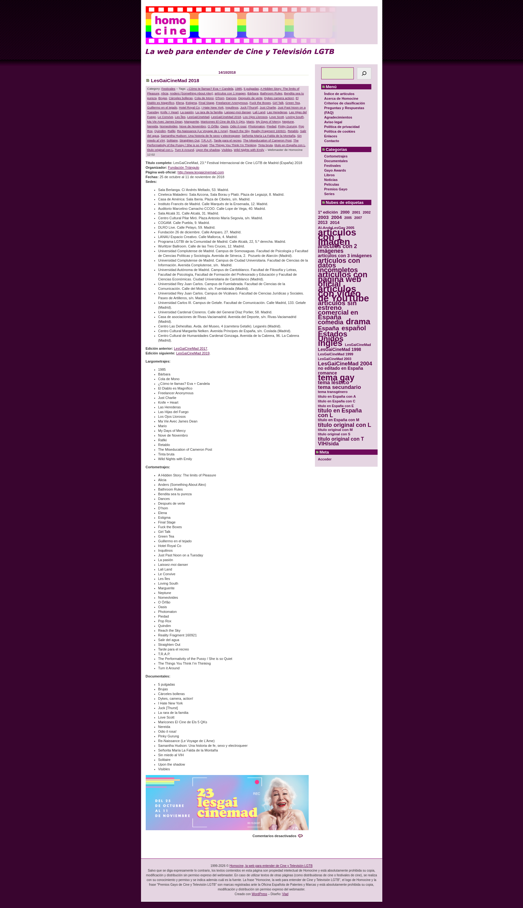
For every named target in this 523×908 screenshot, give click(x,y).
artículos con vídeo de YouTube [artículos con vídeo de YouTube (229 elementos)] (343, 293)
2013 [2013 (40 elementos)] (323, 222)
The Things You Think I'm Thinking (232, 145)
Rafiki (171, 131)
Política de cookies (339, 131)
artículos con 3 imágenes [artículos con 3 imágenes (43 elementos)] (345, 255)
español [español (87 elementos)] (354, 328)
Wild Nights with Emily (249, 149)
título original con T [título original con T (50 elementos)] (341, 439)
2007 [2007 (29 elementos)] (358, 218)
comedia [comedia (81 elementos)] (330, 322)
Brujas (162, 98)
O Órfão (213, 126)
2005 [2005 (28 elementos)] (348, 218)
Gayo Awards (335, 170)
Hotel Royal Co (189, 107)
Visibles (227, 149)
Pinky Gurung (287, 126)
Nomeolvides (169, 126)
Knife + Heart (169, 112)
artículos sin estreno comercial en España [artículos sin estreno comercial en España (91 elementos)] (338, 309)
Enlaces (330, 136)
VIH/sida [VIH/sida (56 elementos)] (328, 443)
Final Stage (206, 102)
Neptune (288, 121)
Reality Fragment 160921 (268, 131)
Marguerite (191, 121)
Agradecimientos (338, 117)
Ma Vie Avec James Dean (165, 121)
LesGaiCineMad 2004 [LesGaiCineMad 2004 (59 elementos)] (345, 363)
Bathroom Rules (271, 93)
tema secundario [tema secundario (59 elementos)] (339, 387)
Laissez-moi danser (237, 112)
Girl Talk (278, 102)
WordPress (259, 894)
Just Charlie (268, 107)
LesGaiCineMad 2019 (192, 353)
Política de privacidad (342, 127)
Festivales (332, 165)
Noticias (331, 180)
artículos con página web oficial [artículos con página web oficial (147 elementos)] (343, 279)
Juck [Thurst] (249, 107)
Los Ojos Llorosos (255, 117)
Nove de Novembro (192, 126)
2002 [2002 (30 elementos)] (367, 212)
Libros (329, 175)
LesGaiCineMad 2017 (190, 348)
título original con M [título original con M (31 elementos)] (335, 429)
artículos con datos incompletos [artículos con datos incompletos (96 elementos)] (339, 265)
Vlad (285, 894)
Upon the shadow (208, 149)
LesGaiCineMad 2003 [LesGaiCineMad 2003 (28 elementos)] (335, 359)
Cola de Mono (204, 98)
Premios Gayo (336, 189)
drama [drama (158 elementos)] (358, 321)
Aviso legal (333, 122)
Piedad (271, 126)
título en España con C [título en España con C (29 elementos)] (336, 401)
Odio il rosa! (238, 126)
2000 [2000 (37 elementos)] (344, 212)
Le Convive (165, 117)
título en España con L (290, 145)
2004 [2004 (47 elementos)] (336, 217)
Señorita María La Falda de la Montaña (268, 135)
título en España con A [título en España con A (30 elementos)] (337, 396)
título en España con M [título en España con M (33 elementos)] (338, 420)
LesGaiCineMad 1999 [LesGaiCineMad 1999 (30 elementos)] (335, 354)
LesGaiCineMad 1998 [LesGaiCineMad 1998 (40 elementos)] (339, 349)
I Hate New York (212, 107)
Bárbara (253, 93)
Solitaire (172, 140)
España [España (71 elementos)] (328, 328)
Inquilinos (231, 107)
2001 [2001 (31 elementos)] (356, 212)
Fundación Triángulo (183, 167)
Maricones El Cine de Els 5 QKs (223, 121)
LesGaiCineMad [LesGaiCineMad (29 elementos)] (358, 345)
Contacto (331, 141)
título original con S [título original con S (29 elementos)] (334, 434)
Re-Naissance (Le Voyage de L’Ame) (202, 131)
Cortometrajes (336, 156)
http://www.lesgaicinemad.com (201, 172)
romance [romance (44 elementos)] (327, 373)
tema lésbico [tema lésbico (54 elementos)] (333, 382)
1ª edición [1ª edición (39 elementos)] (328, 212)
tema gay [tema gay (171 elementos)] (336, 377)
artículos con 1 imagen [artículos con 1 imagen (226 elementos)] (337, 237)
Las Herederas (277, 112)
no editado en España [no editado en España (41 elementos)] (340, 368)
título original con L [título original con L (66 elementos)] (344, 424)
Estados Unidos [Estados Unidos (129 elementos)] (333, 336)
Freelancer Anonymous (232, 102)
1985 (238, 88)
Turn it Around (184, 149)
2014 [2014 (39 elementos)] (334, 222)
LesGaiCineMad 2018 (175, 80)
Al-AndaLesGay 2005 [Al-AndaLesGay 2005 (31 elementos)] (336, 228)
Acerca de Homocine (341, 98)
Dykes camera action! (279, 98)
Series (329, 194)
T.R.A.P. (206, 140)
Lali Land (259, 112)
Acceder (325, 459)
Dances (231, 98)
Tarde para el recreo (227, 140)
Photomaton (256, 126)
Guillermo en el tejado (162, 107)
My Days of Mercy (268, 121)
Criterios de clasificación (344, 103)
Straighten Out (190, 140)
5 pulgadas (251, 88)
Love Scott (276, 117)
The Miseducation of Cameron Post (267, 140)
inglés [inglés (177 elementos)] (330, 343)
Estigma (191, 102)
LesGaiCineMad (198, 117)
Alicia (164, 93)
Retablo (293, 131)
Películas (331, 184)
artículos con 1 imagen (230, 93)
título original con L (160, 149)
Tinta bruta (265, 145)
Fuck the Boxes (260, 102)
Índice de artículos (339, 94)
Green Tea (292, 102)
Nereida (152, 126)
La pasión (187, 112)
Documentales (336, 161)
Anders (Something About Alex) (191, 93)
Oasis (224, 126)
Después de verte (250, 98)
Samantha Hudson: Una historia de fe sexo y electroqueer (200, 135)
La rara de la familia (209, 112)
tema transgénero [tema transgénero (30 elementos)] (333, 392)
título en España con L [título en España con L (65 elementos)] (340, 413)
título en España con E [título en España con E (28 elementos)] (336, 406)
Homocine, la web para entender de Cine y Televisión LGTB (270, 866)
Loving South (295, 117)
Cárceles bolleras (181, 98)
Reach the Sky (239, 131)
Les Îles (180, 117)
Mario (250, 121)
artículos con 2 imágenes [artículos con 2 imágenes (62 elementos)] (337, 248)
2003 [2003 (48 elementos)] (323, 217)
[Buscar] (364, 73)
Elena (180, 102)
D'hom (219, 98)
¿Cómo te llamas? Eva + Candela (210, 88)
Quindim (160, 131)
